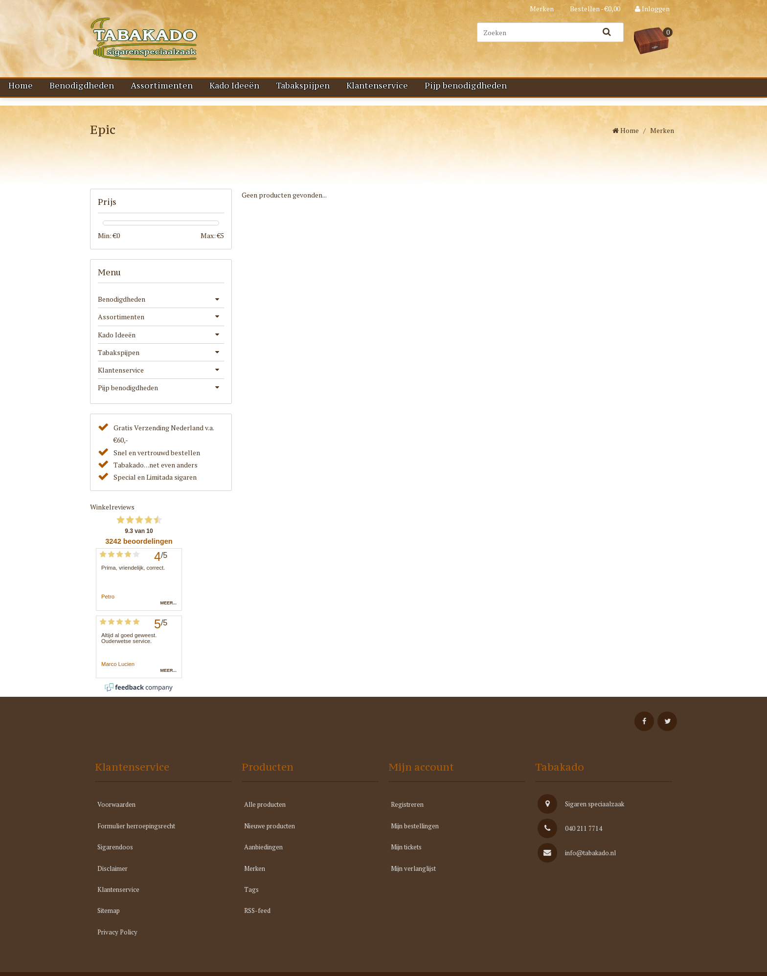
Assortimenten (162, 85)
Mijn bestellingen (415, 835)
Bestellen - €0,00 (594, 8)
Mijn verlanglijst (413, 877)
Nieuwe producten (269, 835)
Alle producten (265, 813)
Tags (251, 898)
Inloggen (652, 8)
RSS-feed (257, 919)
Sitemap (108, 919)
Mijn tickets (406, 856)
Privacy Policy (117, 941)
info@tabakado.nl (577, 862)
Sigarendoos (115, 856)
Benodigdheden (81, 85)
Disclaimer (112, 877)
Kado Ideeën (234, 85)
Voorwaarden (116, 813)
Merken (542, 8)
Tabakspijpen (303, 85)
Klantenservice (377, 85)
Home (20, 85)
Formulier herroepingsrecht (136, 835)
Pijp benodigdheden (466, 85)
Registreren (407, 813)
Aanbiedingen (263, 856)
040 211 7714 (570, 837)
